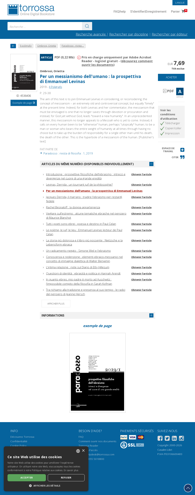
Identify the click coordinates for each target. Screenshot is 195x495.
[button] (171, 150)
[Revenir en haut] (188, 488)
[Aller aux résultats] (87, 26)
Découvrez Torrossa (22, 436)
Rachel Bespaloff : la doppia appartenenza (73, 207)
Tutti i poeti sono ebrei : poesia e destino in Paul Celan (81, 224)
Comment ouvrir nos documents (97, 441)
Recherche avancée (91, 34)
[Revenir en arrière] (13, 46)
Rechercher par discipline (128, 34)
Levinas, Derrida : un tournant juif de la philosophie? (79, 184)
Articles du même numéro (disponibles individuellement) (88, 164)
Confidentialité (18, 441)
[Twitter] (167, 439)
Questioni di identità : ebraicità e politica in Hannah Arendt (83, 273)
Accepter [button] (26, 477)
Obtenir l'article (141, 174)
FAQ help (120, 11)
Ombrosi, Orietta (52, 71)
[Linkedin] (174, 439)
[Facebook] (160, 439)
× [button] (83, 450)
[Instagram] (181, 439)
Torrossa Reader (88, 445)
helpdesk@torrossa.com (100, 454)
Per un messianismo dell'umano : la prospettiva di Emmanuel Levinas (94, 191)
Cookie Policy (18, 445)
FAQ (81, 436)
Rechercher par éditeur (169, 34)
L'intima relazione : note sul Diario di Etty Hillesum (77, 267)
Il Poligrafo (55, 87)
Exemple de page (24, 103)
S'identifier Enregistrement (148, 11)
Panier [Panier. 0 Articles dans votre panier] (179, 11)
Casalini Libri (164, 449)
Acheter (171, 77)
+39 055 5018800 (93, 459)
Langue (180, 2)
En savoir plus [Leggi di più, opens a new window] (71, 470)
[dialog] (46, 468)
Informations (53, 315)
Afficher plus (55, 303)
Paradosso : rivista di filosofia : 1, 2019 (66, 153)
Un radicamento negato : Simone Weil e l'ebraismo (78, 250)
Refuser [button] (66, 477)
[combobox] (50, 26)
